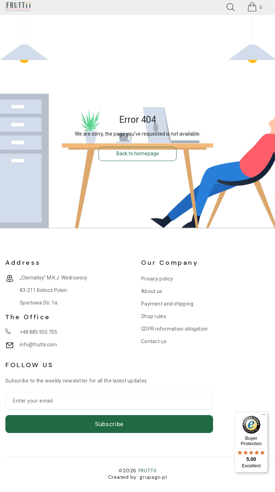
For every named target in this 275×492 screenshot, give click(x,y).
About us (151, 291)
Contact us (154, 341)
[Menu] (263, 416)
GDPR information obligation (174, 329)
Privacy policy (157, 279)
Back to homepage (137, 153)
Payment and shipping (167, 304)
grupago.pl (153, 477)
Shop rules (153, 316)
